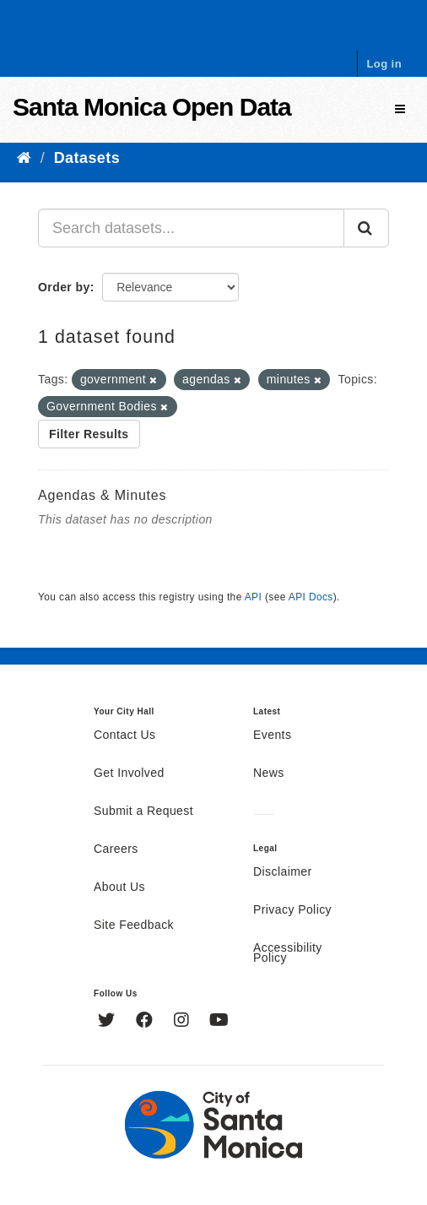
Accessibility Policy (287, 953)
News (268, 773)
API (253, 597)
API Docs (311, 597)
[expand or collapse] (400, 109)
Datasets (87, 157)
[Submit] (366, 228)
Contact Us (124, 735)
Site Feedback (134, 925)
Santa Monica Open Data (152, 107)
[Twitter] (108, 1022)
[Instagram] (183, 1022)
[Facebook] (146, 1022)
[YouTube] (219, 1022)
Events (272, 735)
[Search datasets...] (191, 228)
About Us (119, 887)
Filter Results (89, 434)
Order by (64, 287)
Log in (384, 63)
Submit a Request (143, 811)
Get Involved (129, 773)
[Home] (24, 157)
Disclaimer (282, 872)
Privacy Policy (292, 910)
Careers (116, 849)
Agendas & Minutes (102, 495)
